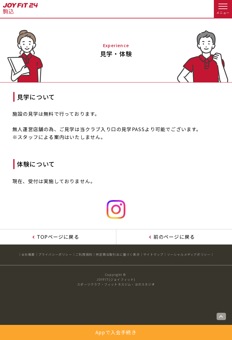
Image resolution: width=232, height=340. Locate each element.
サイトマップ (153, 254)
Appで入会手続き (116, 332)
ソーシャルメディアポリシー (189, 254)
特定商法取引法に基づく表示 (118, 254)
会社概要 (28, 254)
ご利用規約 (84, 254)
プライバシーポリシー (55, 254)
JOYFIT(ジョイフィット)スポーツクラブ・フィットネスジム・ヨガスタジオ (116, 282)
